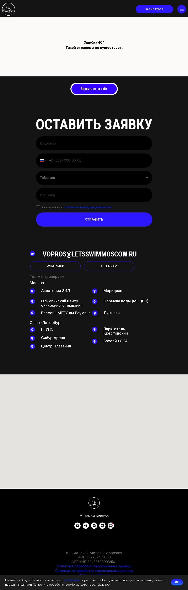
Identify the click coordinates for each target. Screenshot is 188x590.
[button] (154, 9)
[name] (94, 143)
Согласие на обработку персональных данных (94, 571)
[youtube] (77, 527)
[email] (94, 195)
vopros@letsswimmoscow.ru (90, 254)
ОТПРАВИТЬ (94, 219)
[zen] (94, 527)
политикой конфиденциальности (87, 207)
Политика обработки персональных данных (94, 566)
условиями (72, 580)
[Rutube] (111, 527)
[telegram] (86, 527)
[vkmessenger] (102, 527)
